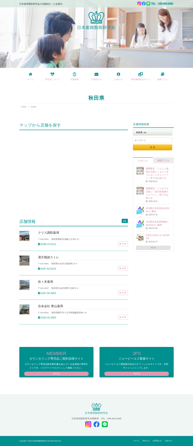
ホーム (30, 79)
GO (55, 373)
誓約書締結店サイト (140, 79)
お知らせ (118, 79)
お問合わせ (96, 79)
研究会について (52, 79)
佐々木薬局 (45, 281)
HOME (23, 107)
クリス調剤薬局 (48, 232)
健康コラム (162, 79)
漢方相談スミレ (48, 257)
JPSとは (145, 441)
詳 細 (123, 244)
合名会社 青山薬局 (50, 306)
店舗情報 (74, 79)
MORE (153, 248)
